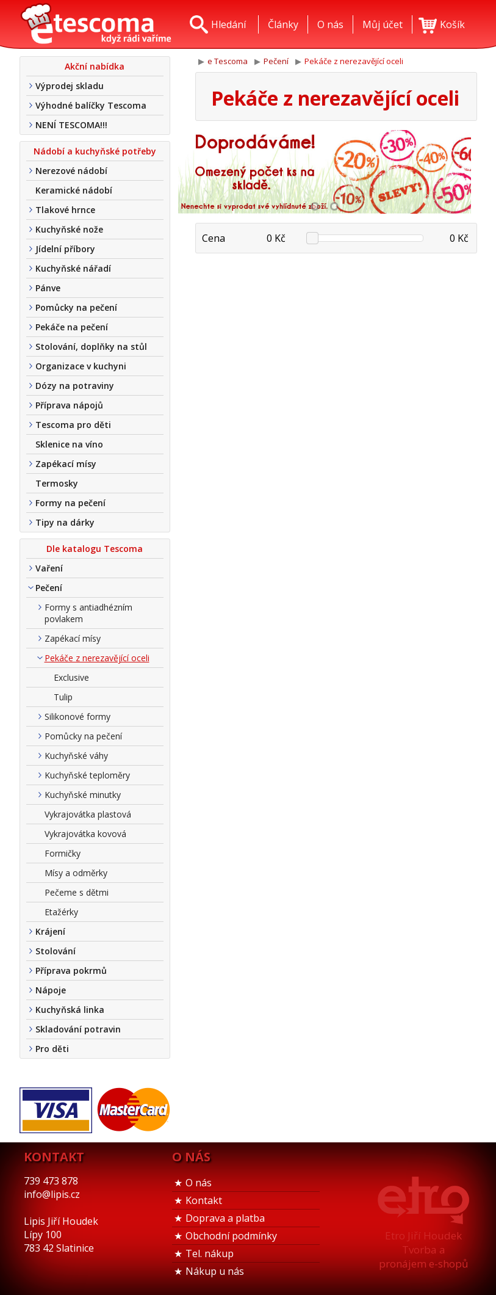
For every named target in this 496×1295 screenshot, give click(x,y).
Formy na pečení (70, 503)
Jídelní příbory (65, 249)
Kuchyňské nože (69, 229)
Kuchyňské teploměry (87, 775)
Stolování (55, 951)
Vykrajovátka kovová (85, 834)
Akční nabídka (94, 66)
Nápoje (50, 990)
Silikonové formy (77, 716)
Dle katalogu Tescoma (94, 548)
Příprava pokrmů (71, 970)
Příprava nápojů (69, 405)
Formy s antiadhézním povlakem (88, 613)
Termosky (56, 483)
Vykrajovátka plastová (88, 814)
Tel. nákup (209, 1253)
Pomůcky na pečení (76, 307)
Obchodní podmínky (231, 1235)
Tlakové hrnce (65, 210)
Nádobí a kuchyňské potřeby (95, 151)
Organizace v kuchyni (80, 366)
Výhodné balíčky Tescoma (90, 105)
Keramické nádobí (73, 190)
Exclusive (71, 677)
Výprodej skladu (69, 86)
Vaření (49, 568)
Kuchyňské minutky (83, 794)
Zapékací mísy (65, 464)
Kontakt (203, 1200)
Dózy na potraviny (74, 385)
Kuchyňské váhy (76, 755)
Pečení (48, 587)
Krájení (50, 931)
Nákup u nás (214, 1271)
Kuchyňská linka (69, 1009)
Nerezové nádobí (71, 170)
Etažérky (61, 912)
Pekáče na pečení (71, 327)
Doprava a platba (225, 1218)
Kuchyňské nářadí (73, 268)
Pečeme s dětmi (77, 892)
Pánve (47, 288)
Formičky (63, 853)
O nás (198, 1182)
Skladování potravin (78, 1029)
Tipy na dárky (65, 522)
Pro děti (52, 1048)
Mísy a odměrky (76, 873)
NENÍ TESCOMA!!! (71, 125)
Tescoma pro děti (73, 424)
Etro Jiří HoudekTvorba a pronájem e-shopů (423, 1249)
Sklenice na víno (69, 444)
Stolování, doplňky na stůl (91, 346)
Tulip (63, 697)
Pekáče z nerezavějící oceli (97, 658)
